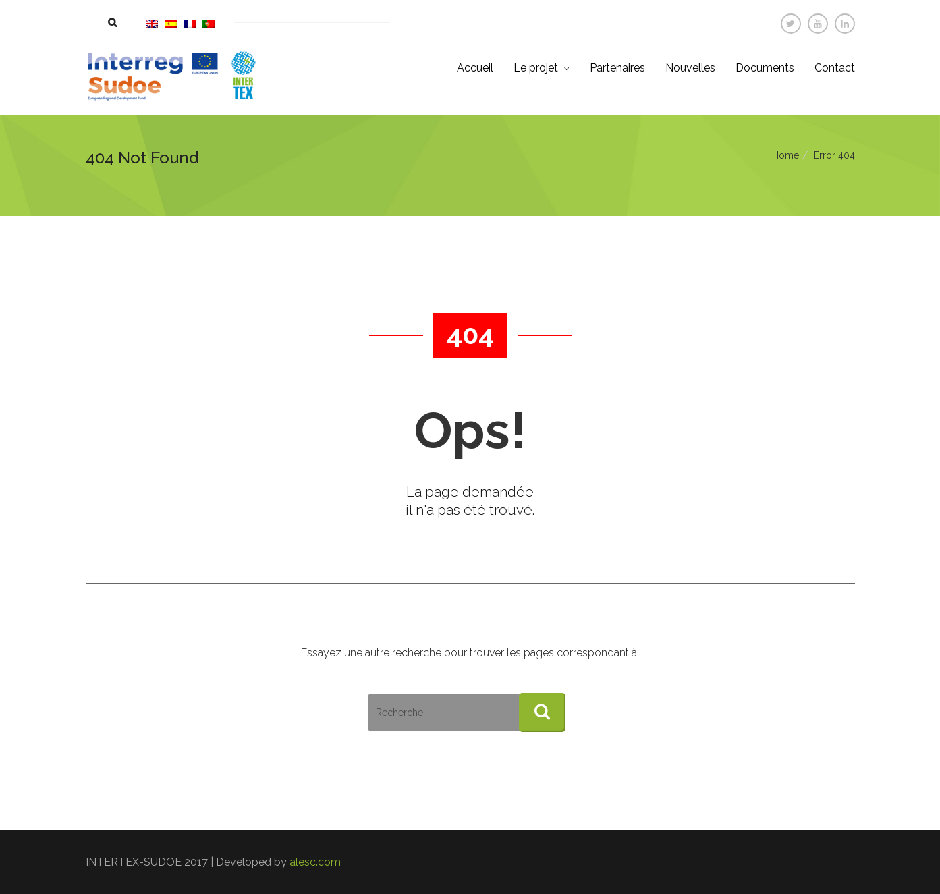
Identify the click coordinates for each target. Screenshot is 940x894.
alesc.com (315, 862)
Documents (765, 67)
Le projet (542, 67)
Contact (834, 67)
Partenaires (617, 67)
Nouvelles (690, 67)
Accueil (475, 67)
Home (785, 155)
